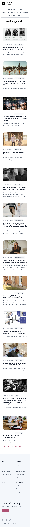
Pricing (3, 488)
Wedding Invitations (7, 468)
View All (20, 15)
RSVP (17, 477)
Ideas (20, 9)
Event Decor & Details (22, 12)
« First (5, 447)
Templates (18, 465)
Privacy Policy (19, 492)
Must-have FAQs (20, 474)
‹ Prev (9, 447)
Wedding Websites (6, 465)
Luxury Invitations (20, 468)
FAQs (3, 492)
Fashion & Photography (8, 12)
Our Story (4, 482)
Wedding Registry (6, 471)
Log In (17, 485)
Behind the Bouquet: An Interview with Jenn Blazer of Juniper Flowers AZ (14, 83)
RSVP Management (6, 474)
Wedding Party (12, 15)
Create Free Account (21, 488)
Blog (3, 485)
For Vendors (19, 498)
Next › (22, 447)
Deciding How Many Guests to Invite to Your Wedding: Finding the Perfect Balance (15, 118)
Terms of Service (20, 495)
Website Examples (20, 471)
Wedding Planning (13, 9)
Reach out (5, 510)
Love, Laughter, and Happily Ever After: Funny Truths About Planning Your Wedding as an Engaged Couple (15, 224)
